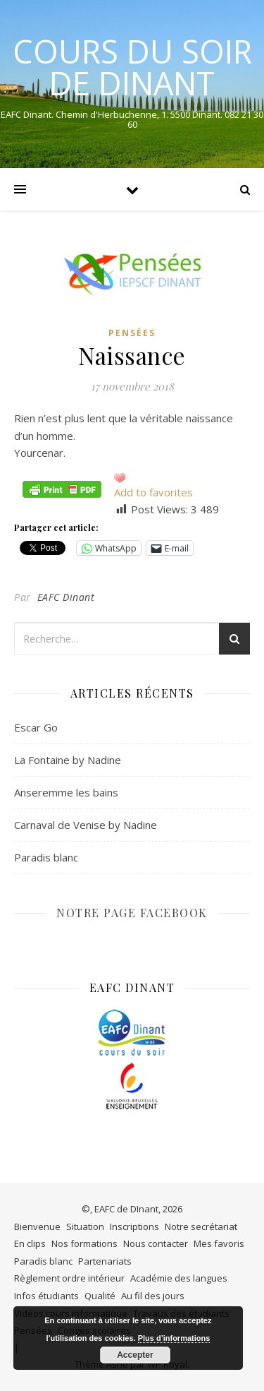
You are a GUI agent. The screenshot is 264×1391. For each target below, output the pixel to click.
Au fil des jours (152, 1295)
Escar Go (36, 727)
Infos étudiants (46, 1295)
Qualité (99, 1295)
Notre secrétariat (201, 1226)
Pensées (132, 333)
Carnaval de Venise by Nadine (85, 825)
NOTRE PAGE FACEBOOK (132, 912)
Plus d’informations (174, 1338)
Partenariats (105, 1261)
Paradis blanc (46, 857)
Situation (85, 1226)
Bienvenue (37, 1226)
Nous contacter (155, 1243)
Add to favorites (153, 492)
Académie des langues (178, 1278)
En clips (30, 1243)
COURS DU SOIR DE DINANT (132, 67)
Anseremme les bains (66, 792)
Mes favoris (219, 1243)
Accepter (135, 1355)
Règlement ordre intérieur (69, 1278)
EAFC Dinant (66, 597)
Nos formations (84, 1243)
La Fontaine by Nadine (67, 760)
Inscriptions (134, 1226)
